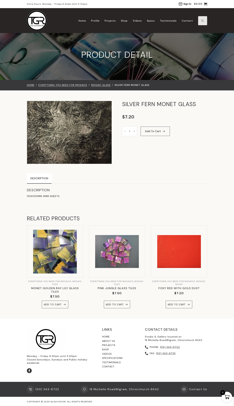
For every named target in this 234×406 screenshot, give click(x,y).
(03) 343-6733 (166, 353)
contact (108, 366)
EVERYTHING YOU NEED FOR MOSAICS (62, 85)
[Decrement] (125, 131)
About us (108, 341)
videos (107, 353)
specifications (112, 358)
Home (82, 20)
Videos (137, 20)
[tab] (39, 178)
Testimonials (168, 20)
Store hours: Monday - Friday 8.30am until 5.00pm (57, 4)
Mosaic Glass (101, 85)
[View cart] (200, 4)
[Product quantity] (129, 131)
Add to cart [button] (53, 304)
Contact (187, 20)
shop (105, 349)
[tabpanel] (117, 193)
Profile (95, 20)
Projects (110, 20)
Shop (124, 20)
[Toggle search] (202, 20)
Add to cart (153, 131)
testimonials (111, 362)
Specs (151, 20)
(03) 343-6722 (170, 347)
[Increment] (134, 131)
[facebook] (29, 370)
